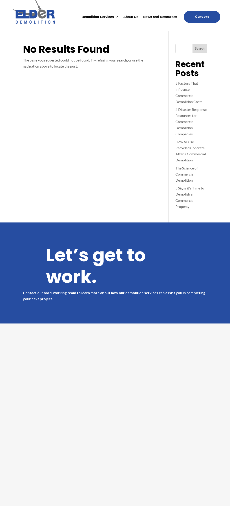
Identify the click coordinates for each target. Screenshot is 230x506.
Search (200, 48)
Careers (202, 16)
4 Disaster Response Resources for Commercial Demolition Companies (191, 121)
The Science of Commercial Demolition (186, 174)
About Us (130, 17)
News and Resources (160, 17)
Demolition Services (98, 17)
